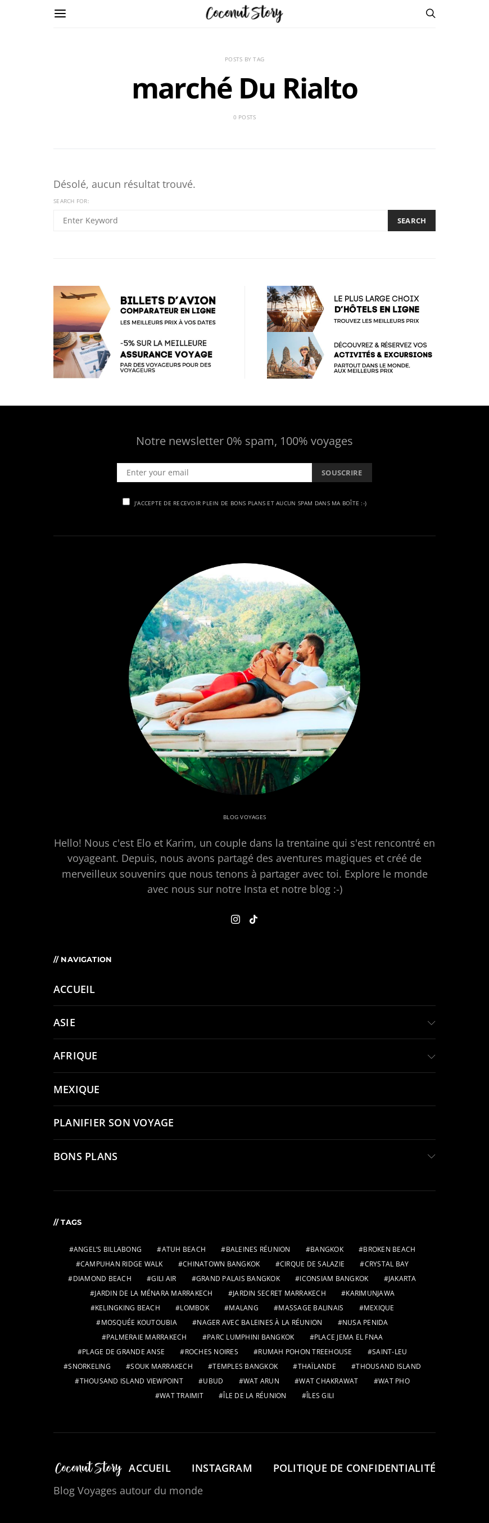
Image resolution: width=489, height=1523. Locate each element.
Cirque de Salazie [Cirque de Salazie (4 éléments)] (312, 1264)
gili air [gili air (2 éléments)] (163, 1278)
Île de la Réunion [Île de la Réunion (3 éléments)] (254, 1395)
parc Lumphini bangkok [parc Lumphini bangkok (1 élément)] (250, 1337)
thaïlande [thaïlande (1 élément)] (317, 1366)
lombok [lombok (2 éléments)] (194, 1308)
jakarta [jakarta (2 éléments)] (402, 1278)
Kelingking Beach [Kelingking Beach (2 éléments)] (127, 1308)
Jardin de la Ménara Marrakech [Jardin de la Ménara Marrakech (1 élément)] (153, 1293)
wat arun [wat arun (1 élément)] (261, 1381)
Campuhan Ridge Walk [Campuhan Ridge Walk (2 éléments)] (121, 1264)
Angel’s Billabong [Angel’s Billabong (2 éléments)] (108, 1249)
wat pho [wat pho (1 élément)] (394, 1381)
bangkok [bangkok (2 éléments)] (326, 1249)
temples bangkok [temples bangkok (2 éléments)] (245, 1366)
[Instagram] (235, 919)
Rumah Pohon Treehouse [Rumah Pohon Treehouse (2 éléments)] (305, 1351)
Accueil (74, 989)
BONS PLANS (85, 1156)
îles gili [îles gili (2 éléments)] (320, 1395)
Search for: (71, 201)
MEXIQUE (76, 1089)
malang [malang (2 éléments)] (244, 1308)
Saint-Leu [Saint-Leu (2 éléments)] (389, 1351)
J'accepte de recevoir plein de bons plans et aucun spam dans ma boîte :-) (244, 502)
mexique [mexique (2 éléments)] (379, 1308)
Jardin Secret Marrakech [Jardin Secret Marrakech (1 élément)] (279, 1293)
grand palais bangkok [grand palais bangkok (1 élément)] (238, 1278)
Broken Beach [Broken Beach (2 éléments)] (389, 1249)
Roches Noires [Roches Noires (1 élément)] (211, 1351)
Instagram (222, 1468)
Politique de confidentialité (354, 1468)
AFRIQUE (75, 1055)
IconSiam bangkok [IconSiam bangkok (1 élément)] (334, 1278)
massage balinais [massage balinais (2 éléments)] (310, 1308)
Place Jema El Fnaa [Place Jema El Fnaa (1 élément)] (348, 1337)
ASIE (64, 1022)
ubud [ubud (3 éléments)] (213, 1381)
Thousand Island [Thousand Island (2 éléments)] (388, 1366)
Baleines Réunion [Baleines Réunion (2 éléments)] (258, 1249)
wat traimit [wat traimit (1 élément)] (181, 1395)
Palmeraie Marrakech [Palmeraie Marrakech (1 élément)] (146, 1337)
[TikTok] (253, 919)
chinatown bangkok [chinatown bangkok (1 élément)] (221, 1264)
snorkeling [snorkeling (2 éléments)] (89, 1366)
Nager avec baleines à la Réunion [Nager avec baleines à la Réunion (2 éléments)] (259, 1322)
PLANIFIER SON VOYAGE (113, 1122)
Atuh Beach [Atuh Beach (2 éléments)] (184, 1249)
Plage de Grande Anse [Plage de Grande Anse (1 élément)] (123, 1351)
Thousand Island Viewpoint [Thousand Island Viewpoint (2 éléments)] (131, 1381)
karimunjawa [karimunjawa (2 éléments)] (370, 1293)
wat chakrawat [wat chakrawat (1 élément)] (328, 1381)
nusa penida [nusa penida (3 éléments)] (365, 1322)
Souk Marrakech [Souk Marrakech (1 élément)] (161, 1366)
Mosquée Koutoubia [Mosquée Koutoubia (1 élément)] (139, 1322)
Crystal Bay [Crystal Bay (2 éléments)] (387, 1264)
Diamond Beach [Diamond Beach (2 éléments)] (102, 1278)
